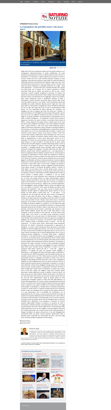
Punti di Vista (33, 24)
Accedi (81, 1)
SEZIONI (27, 1)
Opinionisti (24, 24)
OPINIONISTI (51, 1)
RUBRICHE (36, 1)
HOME (21, 1)
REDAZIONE (66, 1)
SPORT (43, 1)
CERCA (59, 1)
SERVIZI (74, 1)
